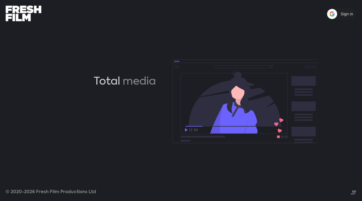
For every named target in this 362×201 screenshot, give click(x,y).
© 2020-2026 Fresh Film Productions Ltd (51, 191)
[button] (341, 14)
